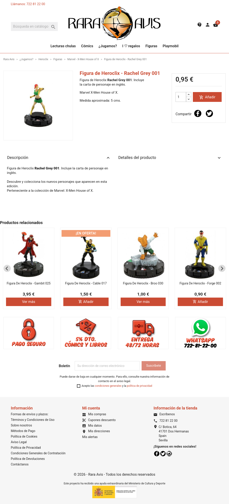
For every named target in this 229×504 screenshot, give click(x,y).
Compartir (197, 113)
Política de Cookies (24, 436)
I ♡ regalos (131, 46)
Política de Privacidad (26, 447)
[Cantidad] (180, 97)
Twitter (163, 453)
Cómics (87, 46)
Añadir (207, 97)
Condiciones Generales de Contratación (38, 453)
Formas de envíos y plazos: (29, 414)
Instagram (169, 453)
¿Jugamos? (108, 46)
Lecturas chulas (63, 46)
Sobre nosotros (21, 425)
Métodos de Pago (23, 431)
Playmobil (170, 46)
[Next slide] (221, 268)
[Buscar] (34, 26)
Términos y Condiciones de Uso (33, 420)
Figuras (151, 46)
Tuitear (209, 113)
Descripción (59, 157)
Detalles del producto (170, 157)
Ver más (28, 302)
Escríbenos (164, 414)
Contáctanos (20, 464)
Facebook (156, 453)
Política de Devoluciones (28, 459)
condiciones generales (108, 385)
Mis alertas (89, 437)
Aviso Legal (19, 442)
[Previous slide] (7, 268)
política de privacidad (139, 385)
